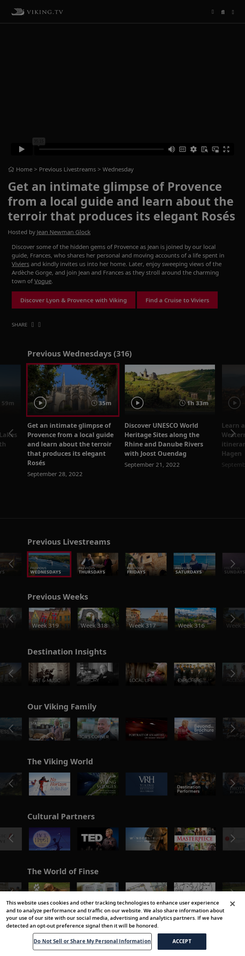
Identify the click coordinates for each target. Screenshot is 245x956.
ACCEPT (182, 941)
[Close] (232, 903)
